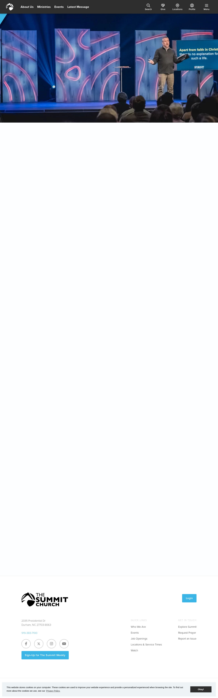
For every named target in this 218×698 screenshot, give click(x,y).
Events (59, 7)
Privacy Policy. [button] (53, 691)
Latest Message (78, 7)
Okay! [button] (201, 689)
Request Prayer (187, 633)
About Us (27, 7)
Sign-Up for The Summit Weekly (45, 655)
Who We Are (138, 627)
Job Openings (139, 639)
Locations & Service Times (146, 644)
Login (189, 598)
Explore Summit (187, 627)
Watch (134, 650)
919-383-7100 (29, 633)
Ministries (44, 7)
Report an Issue (187, 639)
